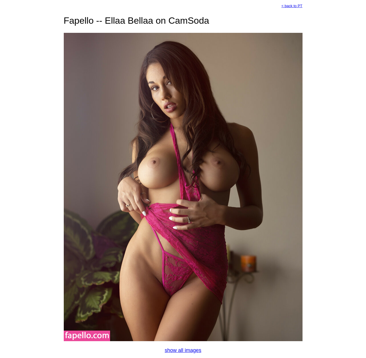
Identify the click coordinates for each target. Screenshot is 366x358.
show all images (183, 350)
